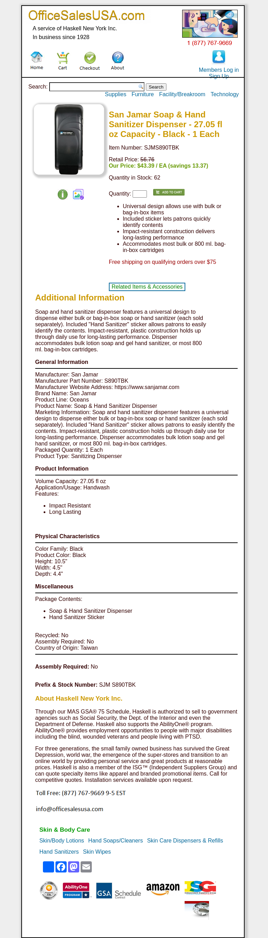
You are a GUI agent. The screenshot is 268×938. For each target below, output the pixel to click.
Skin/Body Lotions (61, 841)
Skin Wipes (97, 852)
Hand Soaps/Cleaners (115, 841)
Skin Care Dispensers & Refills (185, 841)
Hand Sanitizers (59, 852)
